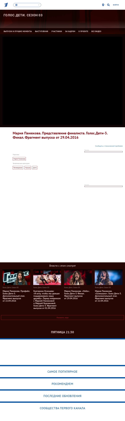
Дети (34, 168)
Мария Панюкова (19, 159)
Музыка (27, 168)
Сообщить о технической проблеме (109, 146)
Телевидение (17, 168)
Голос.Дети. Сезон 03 (23, 15)
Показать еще (62, 317)
